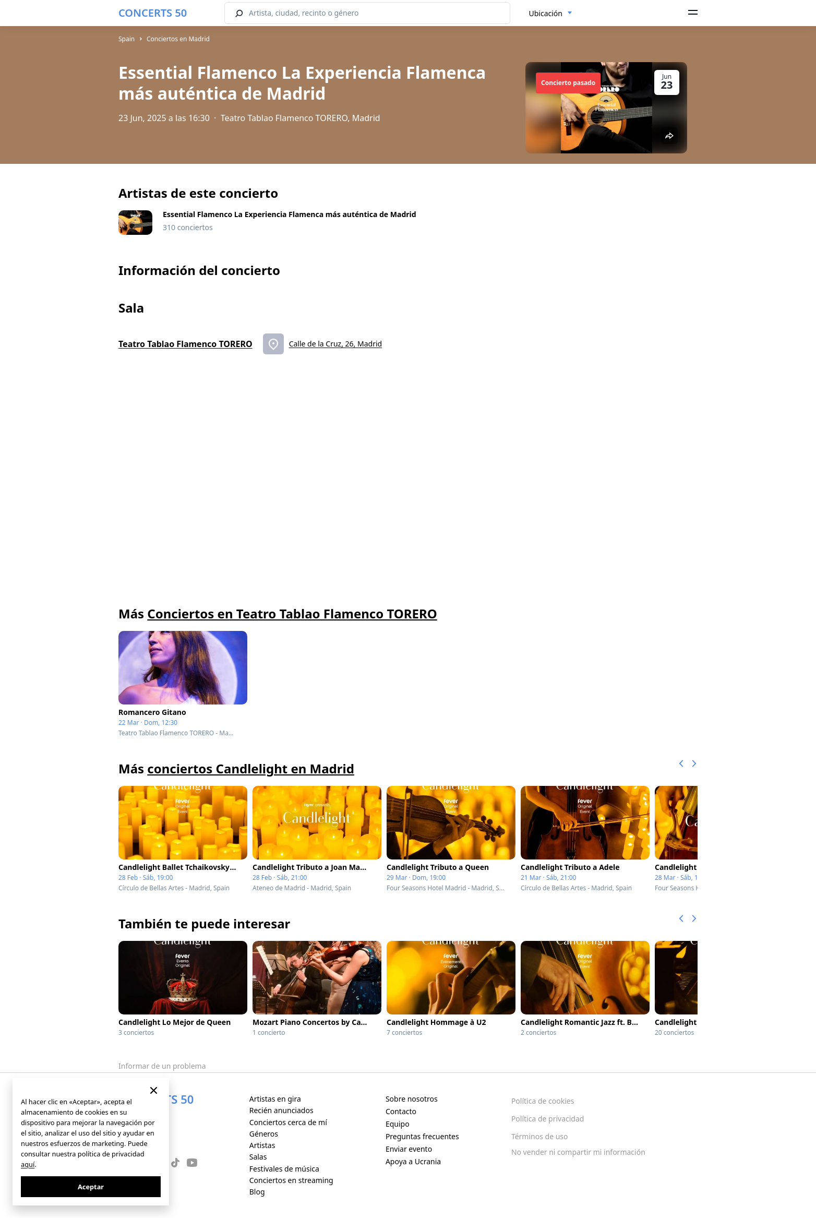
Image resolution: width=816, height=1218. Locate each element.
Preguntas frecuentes (422, 1136)
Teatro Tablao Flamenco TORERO (185, 344)
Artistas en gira (275, 1099)
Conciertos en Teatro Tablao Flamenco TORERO (292, 613)
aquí (27, 1164)
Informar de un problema (162, 1066)
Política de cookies (542, 1101)
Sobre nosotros (412, 1099)
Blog (257, 1192)
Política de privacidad (547, 1119)
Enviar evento (409, 1149)
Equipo (398, 1124)
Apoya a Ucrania (413, 1161)
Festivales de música (284, 1169)
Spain (126, 38)
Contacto (401, 1111)
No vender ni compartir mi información (578, 1152)
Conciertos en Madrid (178, 38)
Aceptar (91, 1186)
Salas (258, 1157)
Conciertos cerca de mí (288, 1122)
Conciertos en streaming (291, 1180)
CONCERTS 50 (152, 13)
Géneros (263, 1134)
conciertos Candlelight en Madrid (250, 768)
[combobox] (551, 13)
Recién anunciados (281, 1110)
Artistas (262, 1145)
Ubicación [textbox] (545, 13)
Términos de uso (539, 1136)
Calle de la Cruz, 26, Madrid (335, 344)
